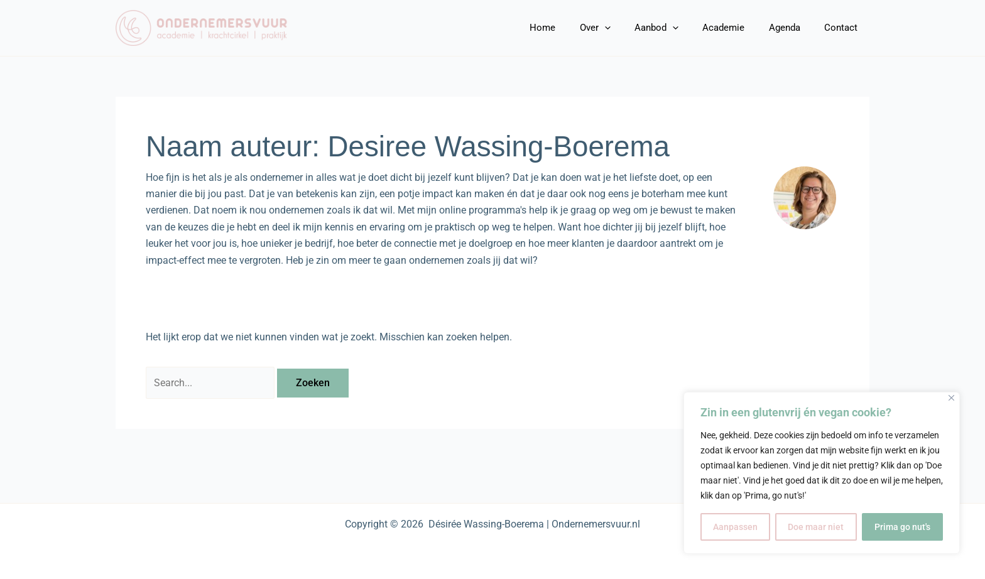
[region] (821, 473)
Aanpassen (735, 527)
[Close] (951, 398)
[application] (628, 27)
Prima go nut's (902, 527)
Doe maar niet (816, 527)
